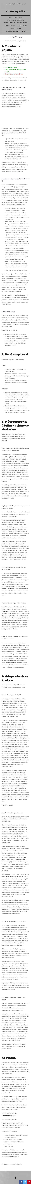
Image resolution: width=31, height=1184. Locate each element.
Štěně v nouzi (5, 611)
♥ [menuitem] (6, 4)
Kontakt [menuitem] (23, 31)
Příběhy (12, 662)
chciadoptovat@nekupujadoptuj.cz (13, 876)
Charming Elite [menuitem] (12, 4)
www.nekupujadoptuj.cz (19, 41)
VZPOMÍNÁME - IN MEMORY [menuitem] (12, 31)
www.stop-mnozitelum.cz (13, 167)
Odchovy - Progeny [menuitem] (10, 26)
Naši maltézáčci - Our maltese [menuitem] (15, 20)
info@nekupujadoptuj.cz (8, 1115)
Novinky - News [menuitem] (18, 17)
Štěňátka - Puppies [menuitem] (22, 23)
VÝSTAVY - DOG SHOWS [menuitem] (9, 23)
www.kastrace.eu (14, 1156)
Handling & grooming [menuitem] (15, 28)
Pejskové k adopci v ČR (21, 859)
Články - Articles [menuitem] (22, 26)
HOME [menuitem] (10, 17)
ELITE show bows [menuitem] (22, 4)
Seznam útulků (12, 848)
